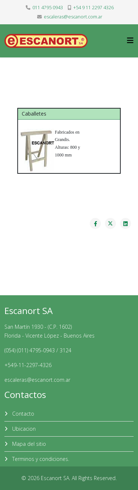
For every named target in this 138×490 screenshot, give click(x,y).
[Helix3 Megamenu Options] (130, 40)
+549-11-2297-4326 (28, 365)
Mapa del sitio (28, 443)
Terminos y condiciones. (40, 458)
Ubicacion (23, 428)
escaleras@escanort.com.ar (73, 17)
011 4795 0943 (47, 7)
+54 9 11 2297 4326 (93, 7)
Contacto (22, 413)
